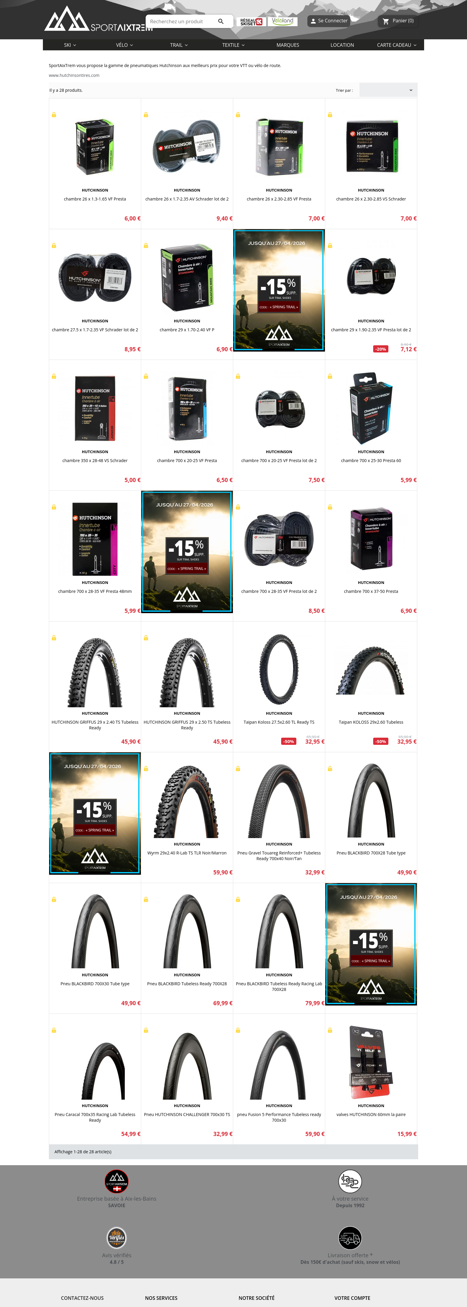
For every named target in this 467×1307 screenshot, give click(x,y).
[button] (233, 44)
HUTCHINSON (95, 190)
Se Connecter (329, 21)
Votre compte (352, 1298)
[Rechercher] (190, 21)
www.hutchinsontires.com (74, 75)
